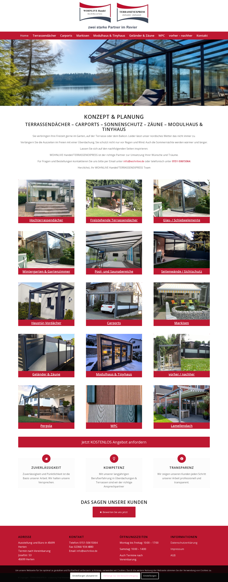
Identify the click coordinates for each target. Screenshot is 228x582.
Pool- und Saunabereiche (114, 271)
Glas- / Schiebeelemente (181, 220)
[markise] (182, 301)
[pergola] (46, 403)
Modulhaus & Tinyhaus (114, 374)
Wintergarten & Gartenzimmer (46, 271)
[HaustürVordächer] (46, 301)
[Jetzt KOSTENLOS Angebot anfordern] (114, 442)
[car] (114, 301)
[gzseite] (46, 352)
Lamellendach (182, 426)
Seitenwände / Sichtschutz (181, 271)
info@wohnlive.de (133, 161)
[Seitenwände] (182, 249)
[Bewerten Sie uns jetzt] (114, 512)
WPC (114, 426)
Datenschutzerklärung (184, 542)
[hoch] (46, 198)
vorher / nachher (182, 374)
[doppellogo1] (114, 16)
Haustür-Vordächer (46, 323)
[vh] (182, 352)
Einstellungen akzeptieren (85, 575)
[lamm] (182, 403)
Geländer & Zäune (46, 374)
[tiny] (114, 352)
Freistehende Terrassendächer (114, 220)
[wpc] (114, 403)
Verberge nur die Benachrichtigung (120, 575)
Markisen (181, 323)
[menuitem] (24, 35)
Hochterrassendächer (46, 220)
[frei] (114, 198)
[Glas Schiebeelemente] (182, 198)
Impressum (177, 549)
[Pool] (114, 249)
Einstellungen (149, 575)
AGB (173, 555)
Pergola (46, 426)
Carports (114, 323)
